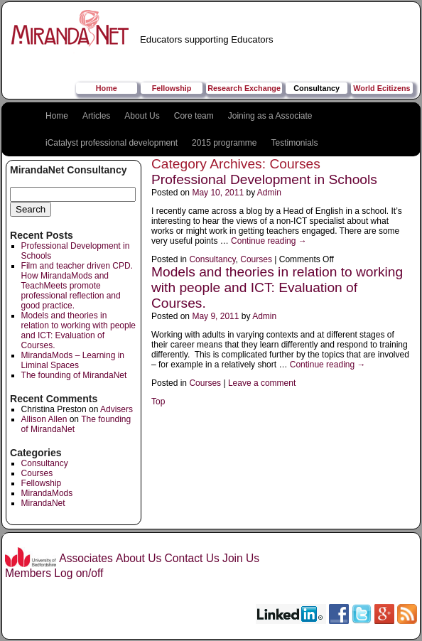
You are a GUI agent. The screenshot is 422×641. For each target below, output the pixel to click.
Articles (96, 116)
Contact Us (192, 558)
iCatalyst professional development (111, 143)
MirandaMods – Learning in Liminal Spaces (72, 360)
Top (158, 401)
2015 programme (224, 143)
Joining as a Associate (270, 116)
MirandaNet (43, 503)
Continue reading (269, 241)
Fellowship (172, 88)
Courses (37, 473)
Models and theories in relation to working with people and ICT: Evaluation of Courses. (78, 330)
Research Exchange (244, 88)
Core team (194, 116)
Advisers (116, 409)
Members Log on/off (54, 573)
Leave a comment (262, 383)
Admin (269, 193)
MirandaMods (47, 493)
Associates (85, 558)
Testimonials (294, 143)
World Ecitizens (381, 88)
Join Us (240, 558)
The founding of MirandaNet (74, 375)
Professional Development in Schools (264, 179)
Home (106, 88)
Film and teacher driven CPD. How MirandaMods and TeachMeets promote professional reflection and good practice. (77, 286)
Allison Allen (44, 419)
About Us (141, 116)
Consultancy (316, 88)
